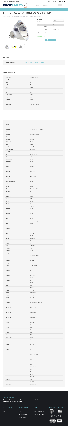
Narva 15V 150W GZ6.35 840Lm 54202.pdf (34, 62)
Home (4, 16)
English (55, 1)
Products (8, 16)
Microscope (18, 16)
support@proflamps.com (15, 1)
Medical (13, 16)
